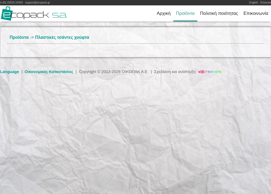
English (253, 2)
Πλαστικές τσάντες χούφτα (62, 37)
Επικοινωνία (256, 13)
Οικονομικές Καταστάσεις (48, 71)
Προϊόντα (185, 13)
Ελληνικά (265, 2)
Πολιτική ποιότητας (219, 13)
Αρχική (164, 13)
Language (9, 71)
